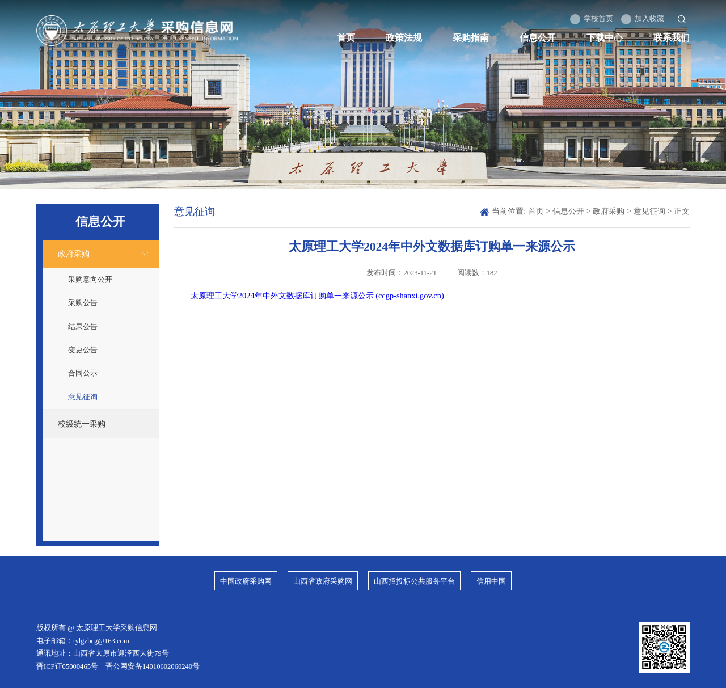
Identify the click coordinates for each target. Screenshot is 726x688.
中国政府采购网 (246, 581)
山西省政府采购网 (322, 581)
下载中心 (604, 38)
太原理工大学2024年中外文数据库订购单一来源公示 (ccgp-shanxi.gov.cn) (317, 295)
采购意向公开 (90, 280)
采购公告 (83, 303)
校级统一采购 (81, 423)
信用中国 (491, 581)
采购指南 (471, 38)
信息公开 (538, 38)
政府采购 (74, 253)
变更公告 (83, 350)
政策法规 (404, 38)
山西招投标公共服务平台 (414, 581)
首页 (346, 38)
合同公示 (83, 373)
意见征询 (83, 397)
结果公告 (83, 327)
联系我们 (671, 38)
